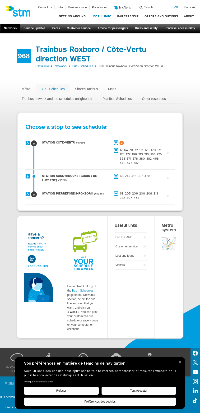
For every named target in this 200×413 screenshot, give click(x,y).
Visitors (120, 265)
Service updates (34, 28)
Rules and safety (146, 28)
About (189, 16)
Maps (112, 89)
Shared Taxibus (86, 89)
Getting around (72, 16)
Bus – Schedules (82, 290)
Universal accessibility (179, 28)
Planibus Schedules (117, 99)
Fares (56, 28)
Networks (10, 28)
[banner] (20, 12)
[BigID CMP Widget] (100, 384)
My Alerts (122, 8)
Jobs (60, 7)
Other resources (154, 99)
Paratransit (128, 16)
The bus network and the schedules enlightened (57, 99)
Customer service (79, 28)
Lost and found (125, 255)
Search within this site (141, 7)
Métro (26, 89)
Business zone (77, 7)
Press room (99, 7)
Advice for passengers (113, 28)
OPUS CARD (124, 237)
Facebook (195, 352)
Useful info (101, 16)
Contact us (45, 7)
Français (189, 7)
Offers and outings (161, 16)
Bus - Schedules (82, 66)
